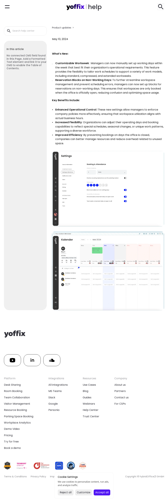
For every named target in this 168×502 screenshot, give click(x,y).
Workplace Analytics (17, 423)
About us (120, 385)
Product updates (61, 27)
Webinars (89, 404)
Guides (87, 397)
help (95, 6)
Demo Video (12, 429)
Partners (120, 391)
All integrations (58, 385)
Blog (85, 391)
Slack (51, 397)
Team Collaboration (17, 397)
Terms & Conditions (15, 476)
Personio (54, 410)
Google (53, 404)
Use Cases (89, 385)
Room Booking (13, 391)
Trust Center (91, 416)
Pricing (8, 435)
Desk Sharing (12, 385)
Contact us (121, 397)
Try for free (11, 441)
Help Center (90, 410)
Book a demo (12, 448)
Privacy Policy (38, 476)
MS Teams (55, 391)
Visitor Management (17, 404)
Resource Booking (15, 410)
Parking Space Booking (18, 416)
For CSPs (120, 404)
